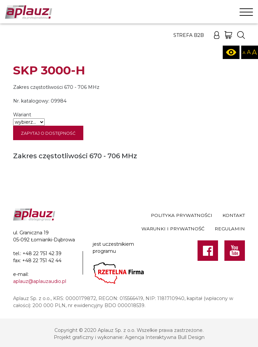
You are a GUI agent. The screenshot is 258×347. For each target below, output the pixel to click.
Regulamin (230, 228)
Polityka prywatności (181, 215)
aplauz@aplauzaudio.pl (39, 281)
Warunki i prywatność (173, 228)
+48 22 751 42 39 (42, 253)
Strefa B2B (188, 35)
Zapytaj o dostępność (48, 133)
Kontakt (233, 215)
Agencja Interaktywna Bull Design (165, 337)
